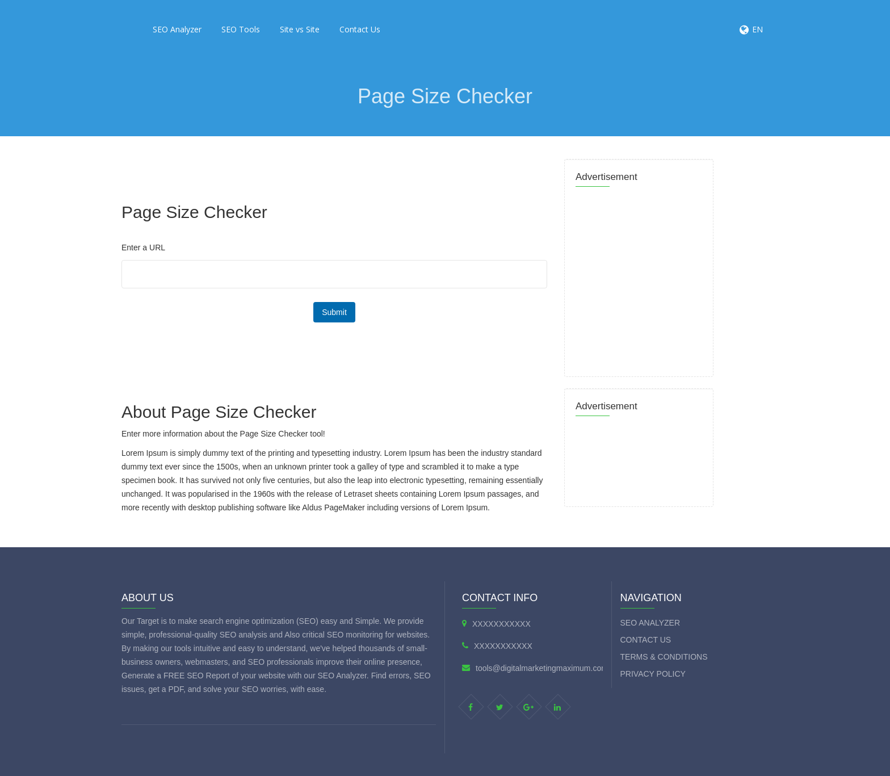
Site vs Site (300, 29)
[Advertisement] (325, 161)
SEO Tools (240, 29)
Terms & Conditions (664, 656)
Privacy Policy (653, 673)
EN (757, 29)
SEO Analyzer (177, 29)
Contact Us (359, 29)
